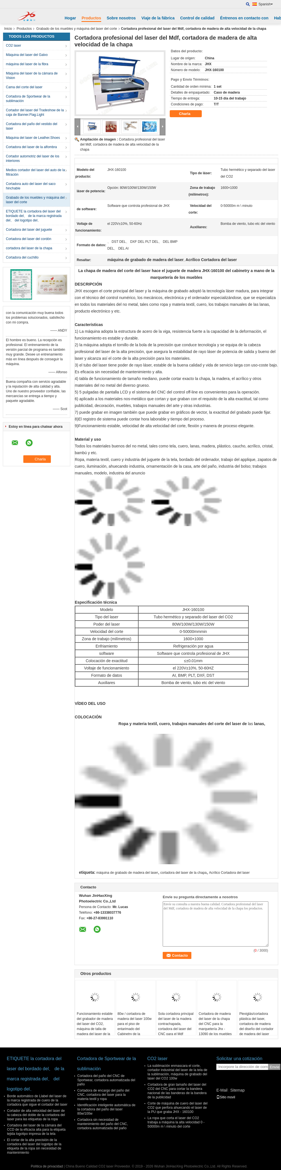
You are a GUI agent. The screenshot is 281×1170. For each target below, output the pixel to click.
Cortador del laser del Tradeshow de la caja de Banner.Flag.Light (35, 112)
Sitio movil (225, 1097)
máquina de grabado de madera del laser (127, 873)
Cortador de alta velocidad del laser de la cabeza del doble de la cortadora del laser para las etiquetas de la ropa (36, 1115)
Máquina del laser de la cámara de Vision (32, 75)
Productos (91, 18)
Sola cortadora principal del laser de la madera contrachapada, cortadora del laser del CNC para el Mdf (175, 1024)
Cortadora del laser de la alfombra (31, 147)
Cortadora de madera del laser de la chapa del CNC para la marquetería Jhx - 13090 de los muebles (215, 1024)
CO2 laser (13, 45)
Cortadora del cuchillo (22, 257)
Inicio (8, 29)
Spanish (266, 4)
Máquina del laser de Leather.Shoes (33, 138)
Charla (188, 114)
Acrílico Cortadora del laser (229, 873)
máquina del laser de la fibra (27, 64)
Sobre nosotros (121, 18)
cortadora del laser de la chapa (29, 248)
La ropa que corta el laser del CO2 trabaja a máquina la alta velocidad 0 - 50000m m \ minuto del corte (176, 1122)
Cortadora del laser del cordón (28, 239)
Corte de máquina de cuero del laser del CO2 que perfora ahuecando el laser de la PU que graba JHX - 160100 (177, 1107)
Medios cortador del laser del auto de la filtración (35, 172)
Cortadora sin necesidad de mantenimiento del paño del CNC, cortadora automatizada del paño (102, 1124)
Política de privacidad (47, 1166)
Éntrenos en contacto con (244, 18)
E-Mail (222, 1090)
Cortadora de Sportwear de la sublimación (28, 98)
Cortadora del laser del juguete (29, 230)
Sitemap (237, 1090)
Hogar (70, 18)
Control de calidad (197, 18)
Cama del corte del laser (24, 87)
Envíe (274, 1067)
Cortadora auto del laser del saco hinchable (31, 186)
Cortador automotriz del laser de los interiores (32, 158)
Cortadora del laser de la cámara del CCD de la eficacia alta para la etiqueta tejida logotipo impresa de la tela (36, 1129)
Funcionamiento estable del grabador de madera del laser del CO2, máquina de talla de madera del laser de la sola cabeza (95, 1026)
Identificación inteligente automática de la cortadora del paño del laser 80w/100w (106, 1109)
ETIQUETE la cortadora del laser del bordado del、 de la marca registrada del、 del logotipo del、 (34, 215)
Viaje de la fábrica (158, 18)
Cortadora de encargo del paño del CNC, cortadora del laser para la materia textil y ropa (103, 1094)
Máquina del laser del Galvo (27, 55)
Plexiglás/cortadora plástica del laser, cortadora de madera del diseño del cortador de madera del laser (256, 1024)
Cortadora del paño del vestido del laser (31, 126)
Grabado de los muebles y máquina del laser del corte (76, 29)
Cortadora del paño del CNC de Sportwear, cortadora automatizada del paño (106, 1080)
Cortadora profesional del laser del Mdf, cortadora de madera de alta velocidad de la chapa (122, 144)
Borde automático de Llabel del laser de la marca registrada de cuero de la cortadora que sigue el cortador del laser (37, 1100)
